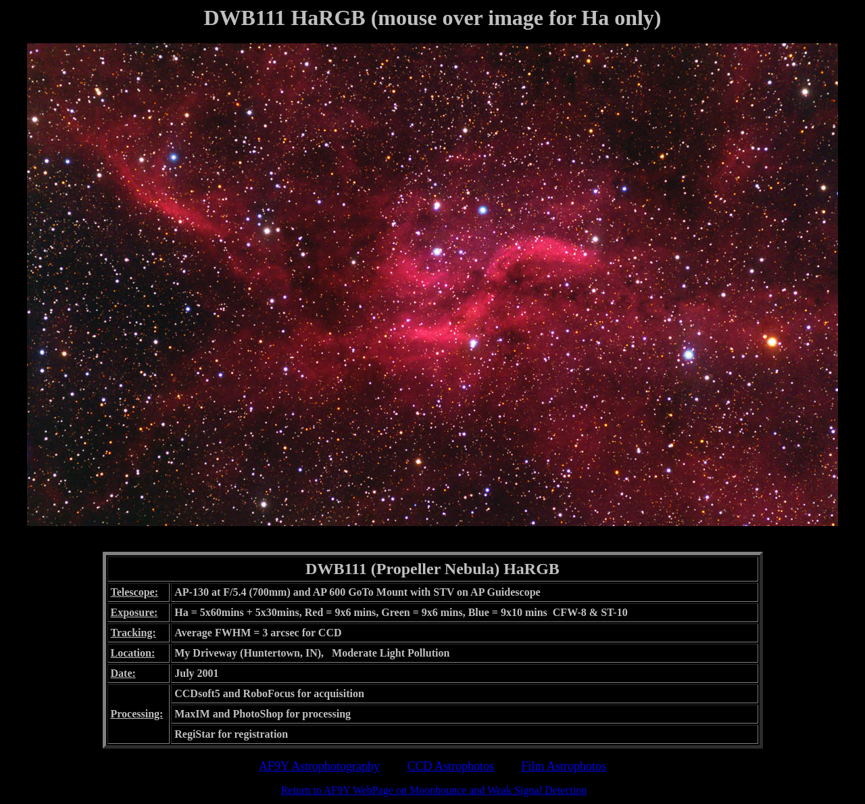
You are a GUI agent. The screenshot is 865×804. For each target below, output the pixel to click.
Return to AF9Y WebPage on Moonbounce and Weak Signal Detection (434, 790)
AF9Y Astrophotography (319, 766)
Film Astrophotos (563, 766)
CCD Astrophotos (450, 766)
